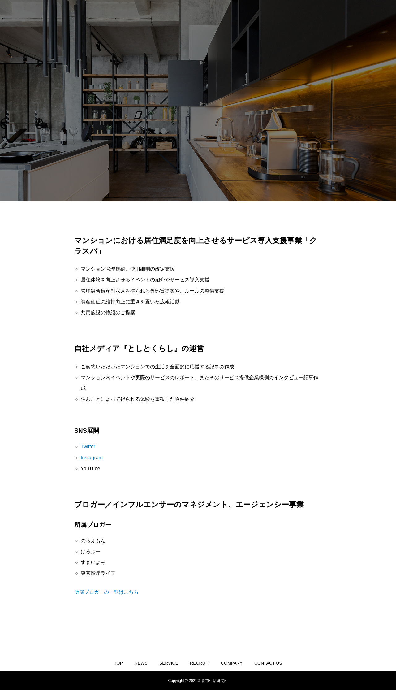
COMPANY (232, 663)
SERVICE (168, 663)
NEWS (141, 663)
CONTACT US (268, 663)
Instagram (92, 457)
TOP (118, 663)
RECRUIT (199, 663)
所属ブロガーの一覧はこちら (106, 592)
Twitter (88, 446)
